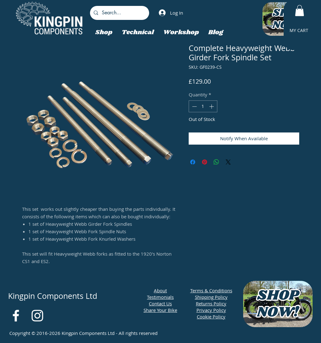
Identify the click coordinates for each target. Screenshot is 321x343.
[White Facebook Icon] (16, 315)
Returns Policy (211, 303)
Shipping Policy (211, 297)
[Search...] (119, 13)
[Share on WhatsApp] (216, 162)
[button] (299, 10)
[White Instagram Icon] (37, 315)
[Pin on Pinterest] (204, 162)
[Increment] (212, 106)
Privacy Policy (211, 310)
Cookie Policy (211, 316)
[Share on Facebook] (192, 162)
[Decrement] (194, 106)
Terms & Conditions (211, 290)
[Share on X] (228, 162)
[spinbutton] (203, 106)
